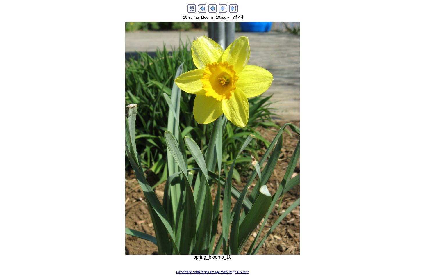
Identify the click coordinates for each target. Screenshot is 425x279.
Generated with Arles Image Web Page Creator (212, 272)
